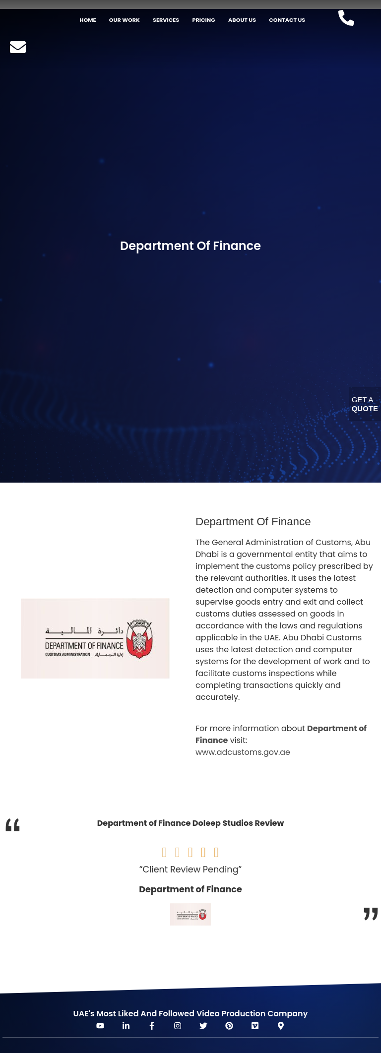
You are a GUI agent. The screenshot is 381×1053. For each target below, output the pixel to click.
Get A (365, 404)
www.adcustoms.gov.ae (242, 752)
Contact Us (287, 20)
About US (242, 20)
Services (166, 20)
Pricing (203, 20)
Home (87, 20)
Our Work (124, 20)
